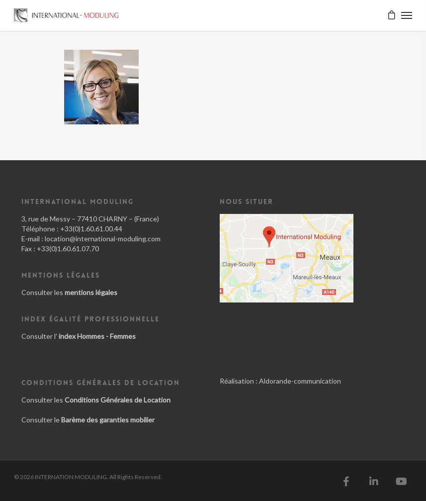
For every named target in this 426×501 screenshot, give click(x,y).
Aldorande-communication (300, 381)
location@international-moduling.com (103, 238)
